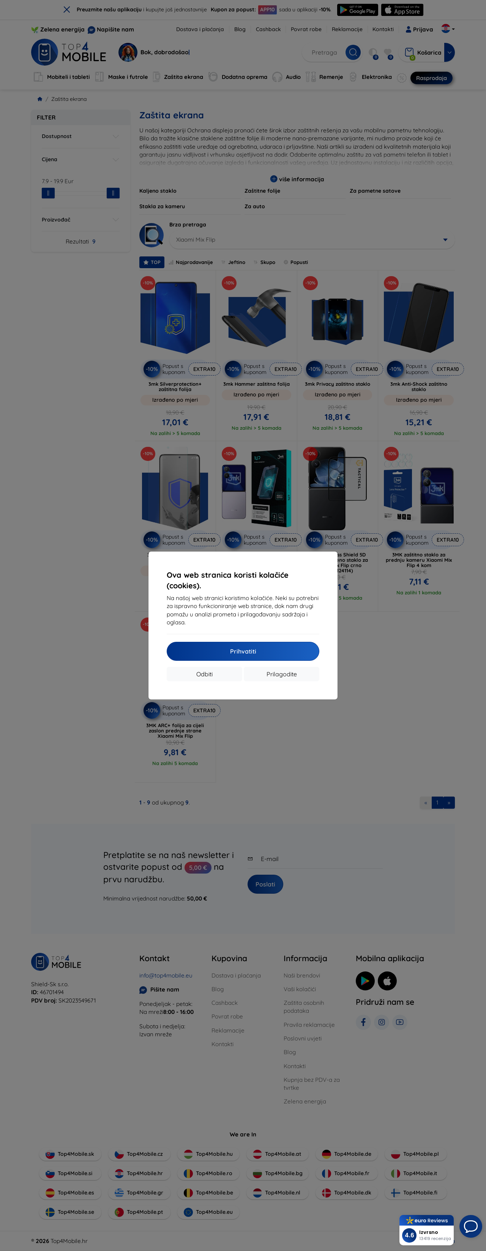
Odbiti (204, 674)
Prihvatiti (243, 651)
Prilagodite (282, 674)
